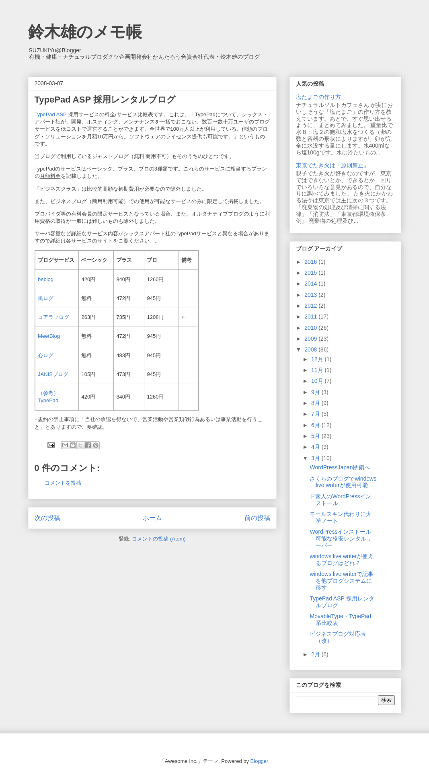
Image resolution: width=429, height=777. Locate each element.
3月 (316, 458)
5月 (316, 436)
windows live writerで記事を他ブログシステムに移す (342, 581)
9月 (316, 392)
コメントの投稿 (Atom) (159, 539)
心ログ (45, 355)
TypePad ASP (51, 114)
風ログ (45, 298)
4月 (316, 447)
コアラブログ (53, 317)
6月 (316, 425)
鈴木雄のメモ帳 (85, 32)
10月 (317, 381)
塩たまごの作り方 (318, 97)
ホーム (152, 517)
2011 (311, 316)
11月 (317, 370)
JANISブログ (53, 374)
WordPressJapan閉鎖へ (339, 467)
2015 (311, 272)
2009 (311, 338)
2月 (316, 654)
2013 (311, 295)
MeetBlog (49, 336)
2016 (311, 262)
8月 (316, 403)
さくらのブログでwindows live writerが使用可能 (343, 482)
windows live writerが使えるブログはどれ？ (342, 559)
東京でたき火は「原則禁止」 (332, 165)
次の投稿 (47, 517)
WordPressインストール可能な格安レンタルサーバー (341, 538)
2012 (311, 305)
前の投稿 (257, 517)
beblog (45, 279)
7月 (316, 414)
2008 (311, 349)
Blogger (259, 761)
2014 (311, 283)
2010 (311, 328)
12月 (317, 359)
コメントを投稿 (63, 483)
